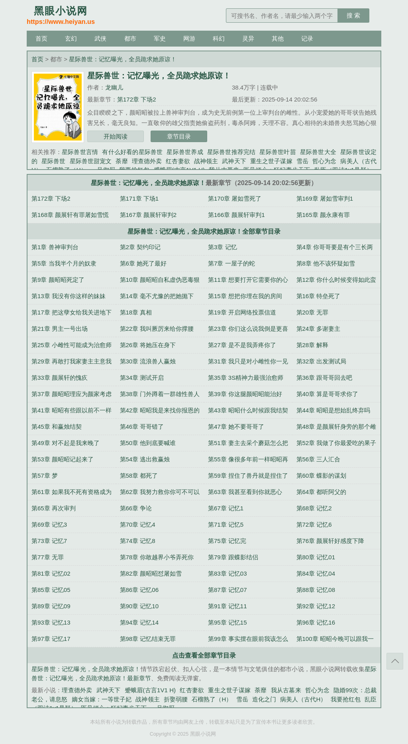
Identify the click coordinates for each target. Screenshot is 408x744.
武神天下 (234, 161)
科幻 (219, 38)
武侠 (100, 38)
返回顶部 (394, 661)
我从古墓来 (286, 690)
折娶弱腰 (176, 699)
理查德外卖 (147, 161)
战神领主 (206, 161)
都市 (130, 38)
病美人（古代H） (303, 699)
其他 (278, 38)
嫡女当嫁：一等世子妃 (102, 699)
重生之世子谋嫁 (271, 161)
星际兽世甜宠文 (91, 161)
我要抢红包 (346, 699)
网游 (189, 38)
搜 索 (353, 15)
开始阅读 (116, 136)
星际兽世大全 (318, 151)
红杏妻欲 (178, 161)
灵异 (248, 38)
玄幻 (71, 38)
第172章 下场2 (136, 99)
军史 (160, 38)
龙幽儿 (114, 87)
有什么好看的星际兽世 (132, 151)
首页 (41, 38)
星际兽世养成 (185, 151)
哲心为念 (324, 161)
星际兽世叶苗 (277, 151)
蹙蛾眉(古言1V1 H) (150, 690)
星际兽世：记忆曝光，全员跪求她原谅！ (123, 59)
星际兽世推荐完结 (231, 151)
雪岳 (302, 161)
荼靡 (122, 161)
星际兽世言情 (80, 151)
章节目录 (179, 136)
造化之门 (264, 699)
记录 (307, 38)
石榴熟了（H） (212, 699)
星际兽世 (53, 161)
